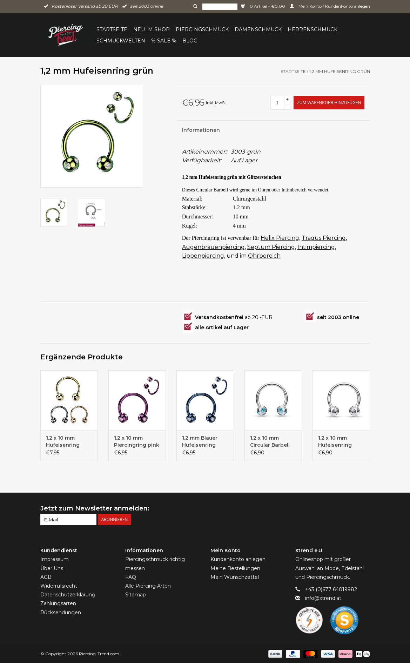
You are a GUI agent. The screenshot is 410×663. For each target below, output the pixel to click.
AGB (46, 577)
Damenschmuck (258, 29)
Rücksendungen (60, 612)
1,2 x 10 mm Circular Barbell (270, 441)
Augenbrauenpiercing (213, 247)
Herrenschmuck (312, 29)
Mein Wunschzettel (234, 577)
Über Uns (51, 568)
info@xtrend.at (323, 598)
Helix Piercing (280, 238)
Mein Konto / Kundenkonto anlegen (330, 6)
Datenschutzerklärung (67, 594)
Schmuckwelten (120, 41)
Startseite (111, 29)
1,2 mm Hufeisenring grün (339, 71)
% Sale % (163, 41)
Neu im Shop (151, 29)
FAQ (130, 577)
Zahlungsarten (58, 603)
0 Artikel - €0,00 (263, 6)
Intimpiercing (316, 247)
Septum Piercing (271, 247)
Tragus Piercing (324, 238)
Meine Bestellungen (235, 568)
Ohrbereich (264, 255)
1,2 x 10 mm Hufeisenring (335, 441)
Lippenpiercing (203, 255)
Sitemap (135, 594)
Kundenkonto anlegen (238, 559)
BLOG (189, 41)
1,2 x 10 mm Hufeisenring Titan (63, 441)
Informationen (201, 130)
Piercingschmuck (202, 29)
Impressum (54, 559)
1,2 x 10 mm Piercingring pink (136, 441)
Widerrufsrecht (58, 586)
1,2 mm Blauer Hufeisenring (199, 441)
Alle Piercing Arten (148, 586)
